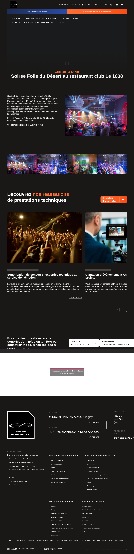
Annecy (11, 540)
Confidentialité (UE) (119, 549)
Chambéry (31, 540)
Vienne (111, 540)
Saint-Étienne (96, 540)
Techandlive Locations (92, 501)
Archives (89, 549)
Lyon (70, 540)
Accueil (18, 18)
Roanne (87, 540)
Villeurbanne (119, 540)
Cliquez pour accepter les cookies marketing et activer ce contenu (67, 372)
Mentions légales (102, 549)
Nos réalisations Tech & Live (41, 18)
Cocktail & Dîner (69, 18)
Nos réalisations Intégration (63, 456)
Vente (10, 477)
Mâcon (76, 540)
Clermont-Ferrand (42, 540)
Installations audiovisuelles (22, 455)
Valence (105, 540)
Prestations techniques (61, 501)
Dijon (51, 540)
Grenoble (64, 540)
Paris (81, 540)
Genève (57, 540)
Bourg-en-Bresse (20, 540)
